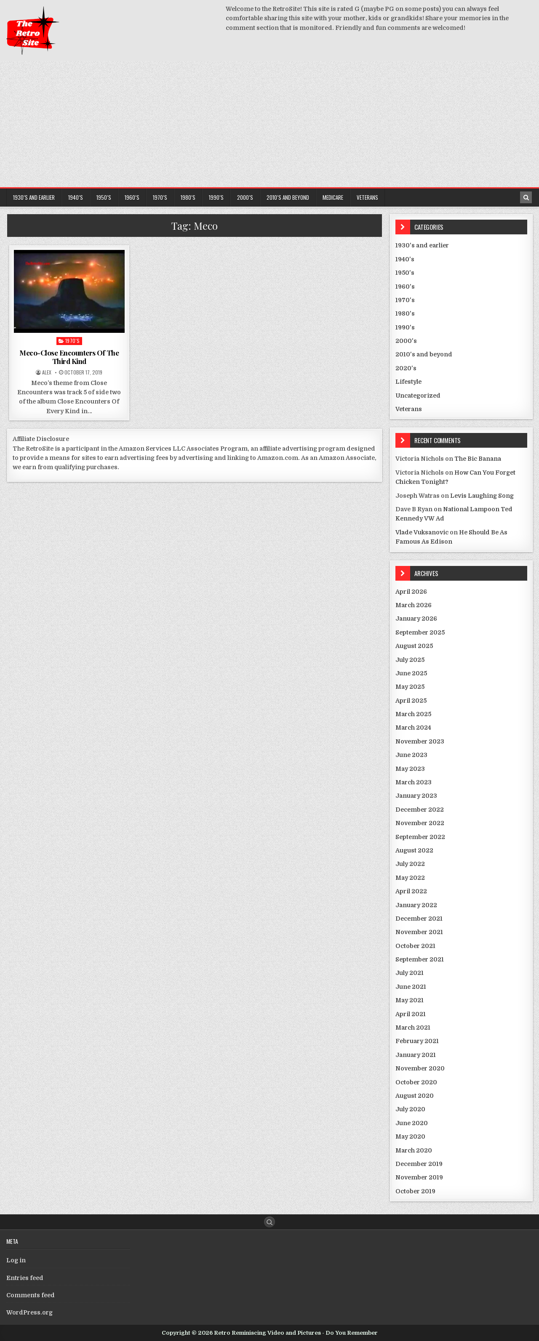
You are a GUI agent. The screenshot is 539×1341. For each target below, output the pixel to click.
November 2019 (419, 1177)
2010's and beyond (423, 354)
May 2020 (410, 1136)
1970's (72, 340)
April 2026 (411, 591)
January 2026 (416, 618)
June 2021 (410, 986)
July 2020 (410, 1109)
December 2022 (419, 809)
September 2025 (420, 632)
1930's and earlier (422, 245)
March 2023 (413, 782)
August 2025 (414, 646)
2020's (405, 368)
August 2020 (414, 1095)
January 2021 (415, 1055)
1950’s (103, 197)
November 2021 (419, 932)
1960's (405, 286)
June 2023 (411, 754)
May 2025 (409, 686)
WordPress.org (29, 1312)
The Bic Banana (477, 458)
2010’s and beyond (288, 197)
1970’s (160, 197)
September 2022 (420, 837)
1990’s (216, 197)
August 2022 (414, 850)
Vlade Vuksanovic (421, 532)
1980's (405, 313)
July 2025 (409, 659)
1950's (404, 272)
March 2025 (413, 714)
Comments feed (30, 1295)
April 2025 (411, 700)
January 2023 (416, 795)
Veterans (367, 197)
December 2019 (419, 1163)
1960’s (132, 197)
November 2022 (419, 823)
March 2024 (413, 727)
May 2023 (410, 768)
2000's (406, 340)
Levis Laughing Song (482, 495)
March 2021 (412, 1027)
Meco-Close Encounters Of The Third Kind (69, 357)
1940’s (75, 197)
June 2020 (411, 1123)
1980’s (188, 197)
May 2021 (409, 1000)
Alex (46, 372)
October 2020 (416, 1082)
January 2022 (416, 905)
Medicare (333, 197)
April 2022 (411, 891)
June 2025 (411, 673)
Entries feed (24, 1278)
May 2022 (410, 877)
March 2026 (413, 605)
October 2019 (415, 1191)
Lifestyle (408, 381)
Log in (16, 1260)
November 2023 (419, 741)
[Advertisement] (269, 124)
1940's (404, 259)
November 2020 (420, 1068)
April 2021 (410, 1014)
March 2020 (413, 1150)
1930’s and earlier (34, 197)
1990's (405, 327)
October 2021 (415, 946)
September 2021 (419, 959)
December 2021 (419, 918)
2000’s (245, 197)
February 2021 (417, 1041)
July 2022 (410, 863)
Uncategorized (417, 395)
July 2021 (409, 972)
